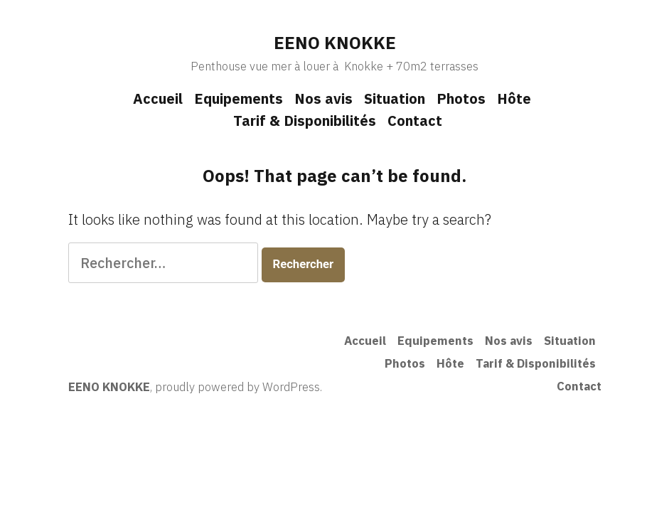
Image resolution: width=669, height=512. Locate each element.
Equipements (238, 98)
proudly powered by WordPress (237, 387)
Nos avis (323, 98)
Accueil (158, 98)
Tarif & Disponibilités (304, 120)
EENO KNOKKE (335, 42)
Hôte (514, 98)
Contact (414, 120)
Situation (394, 98)
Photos (461, 98)
